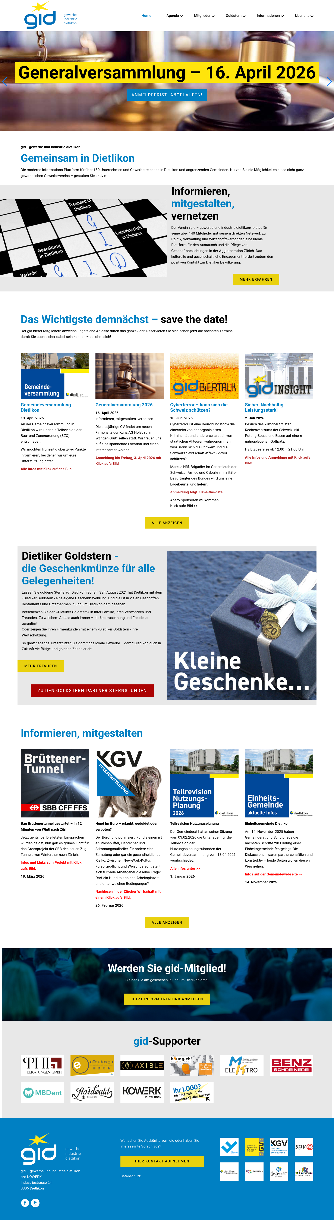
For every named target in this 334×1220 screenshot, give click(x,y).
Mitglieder (202, 15)
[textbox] (55, 437)
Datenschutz (130, 1176)
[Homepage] (50, 2)
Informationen (268, 15)
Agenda (173, 15)
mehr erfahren (256, 279)
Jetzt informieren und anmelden (167, 999)
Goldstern (234, 15)
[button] (329, 81)
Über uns (302, 15)
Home (146, 15)
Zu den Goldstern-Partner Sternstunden (92, 690)
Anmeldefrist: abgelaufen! (166, 94)
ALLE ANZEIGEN (167, 523)
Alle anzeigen (167, 922)
